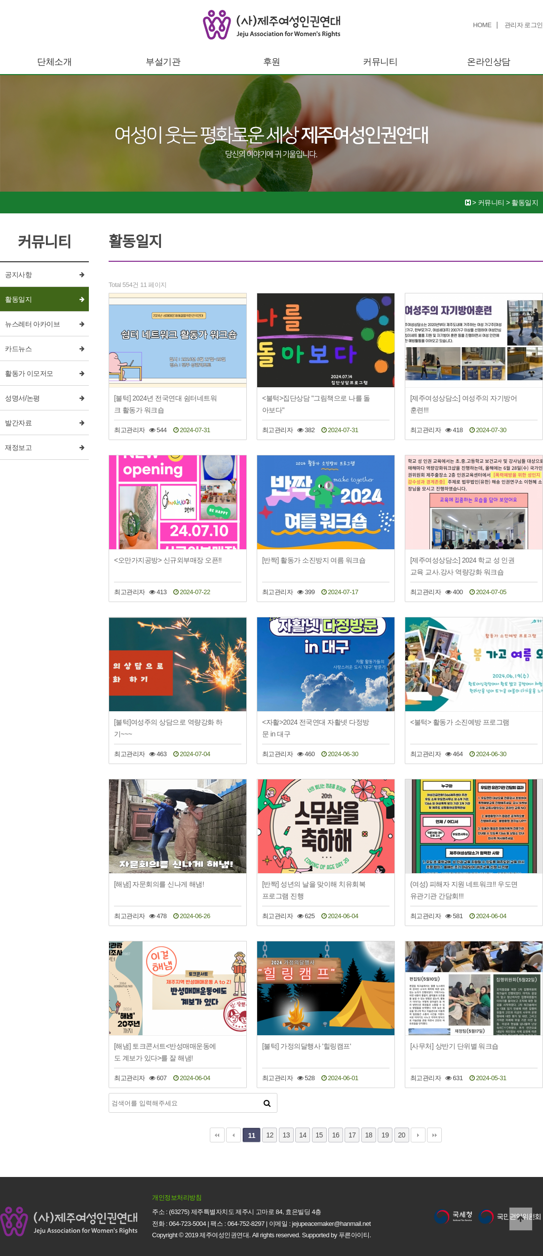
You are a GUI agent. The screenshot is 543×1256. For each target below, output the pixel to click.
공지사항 (18, 275)
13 (286, 1135)
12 (269, 1135)
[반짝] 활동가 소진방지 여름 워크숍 (313, 560)
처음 (217, 1135)
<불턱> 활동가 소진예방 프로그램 (459, 722)
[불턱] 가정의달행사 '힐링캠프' (306, 1046)
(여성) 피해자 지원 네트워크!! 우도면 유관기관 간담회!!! (464, 890)
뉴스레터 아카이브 (32, 324)
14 (303, 1135)
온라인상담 (488, 62)
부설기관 (163, 62)
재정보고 (18, 447)
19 (385, 1135)
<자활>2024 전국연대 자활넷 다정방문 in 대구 (315, 728)
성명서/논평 (22, 398)
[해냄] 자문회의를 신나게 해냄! (159, 884)
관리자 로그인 (523, 25)
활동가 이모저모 (29, 373)
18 (368, 1135)
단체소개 (54, 62)
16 (336, 1135)
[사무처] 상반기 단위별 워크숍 (454, 1046)
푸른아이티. (355, 1235)
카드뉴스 (18, 349)
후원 (271, 62)
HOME (482, 25)
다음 (418, 1135)
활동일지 (18, 299)
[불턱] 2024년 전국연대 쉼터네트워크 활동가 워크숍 (165, 404)
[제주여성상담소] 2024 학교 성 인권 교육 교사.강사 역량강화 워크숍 (462, 566)
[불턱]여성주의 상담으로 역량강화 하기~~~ (168, 728)
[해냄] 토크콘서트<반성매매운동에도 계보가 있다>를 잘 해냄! (165, 1052)
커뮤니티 (380, 62)
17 (352, 1135)
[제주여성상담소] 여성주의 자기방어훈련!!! (463, 404)
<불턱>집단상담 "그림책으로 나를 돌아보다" (316, 404)
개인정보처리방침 (176, 1197)
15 (319, 1135)
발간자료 (18, 423)
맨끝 (434, 1135)
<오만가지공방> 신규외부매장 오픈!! (168, 560)
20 (401, 1135)
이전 (233, 1135)
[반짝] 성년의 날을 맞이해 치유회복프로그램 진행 (313, 890)
